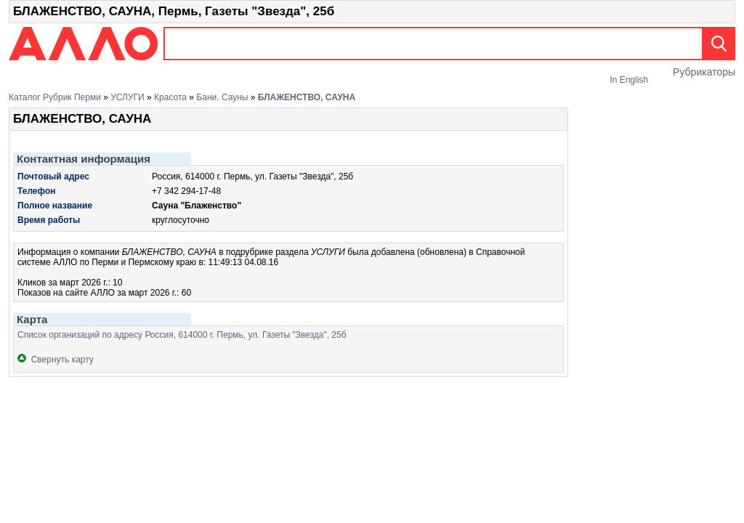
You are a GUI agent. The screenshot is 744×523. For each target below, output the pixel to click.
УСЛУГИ (127, 97)
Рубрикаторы (704, 72)
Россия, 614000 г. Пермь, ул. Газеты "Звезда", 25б (252, 176)
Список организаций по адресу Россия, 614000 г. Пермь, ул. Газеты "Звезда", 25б (182, 335)
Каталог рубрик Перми (55, 97)
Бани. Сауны (222, 97)
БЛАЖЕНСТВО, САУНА (306, 97)
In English (629, 80)
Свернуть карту (55, 359)
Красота (170, 97)
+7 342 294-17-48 (186, 191)
